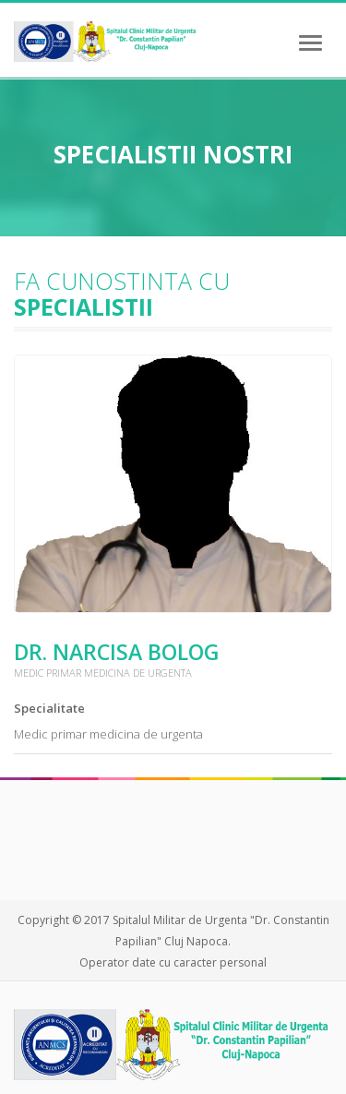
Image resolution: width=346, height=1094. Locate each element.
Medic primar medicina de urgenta (108, 734)
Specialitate (49, 708)
